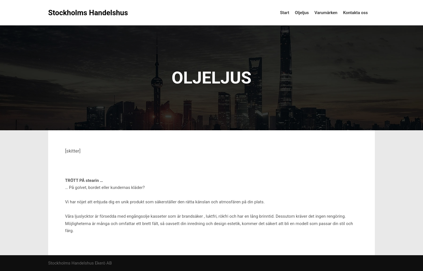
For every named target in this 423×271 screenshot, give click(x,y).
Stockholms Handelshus (76, 12)
